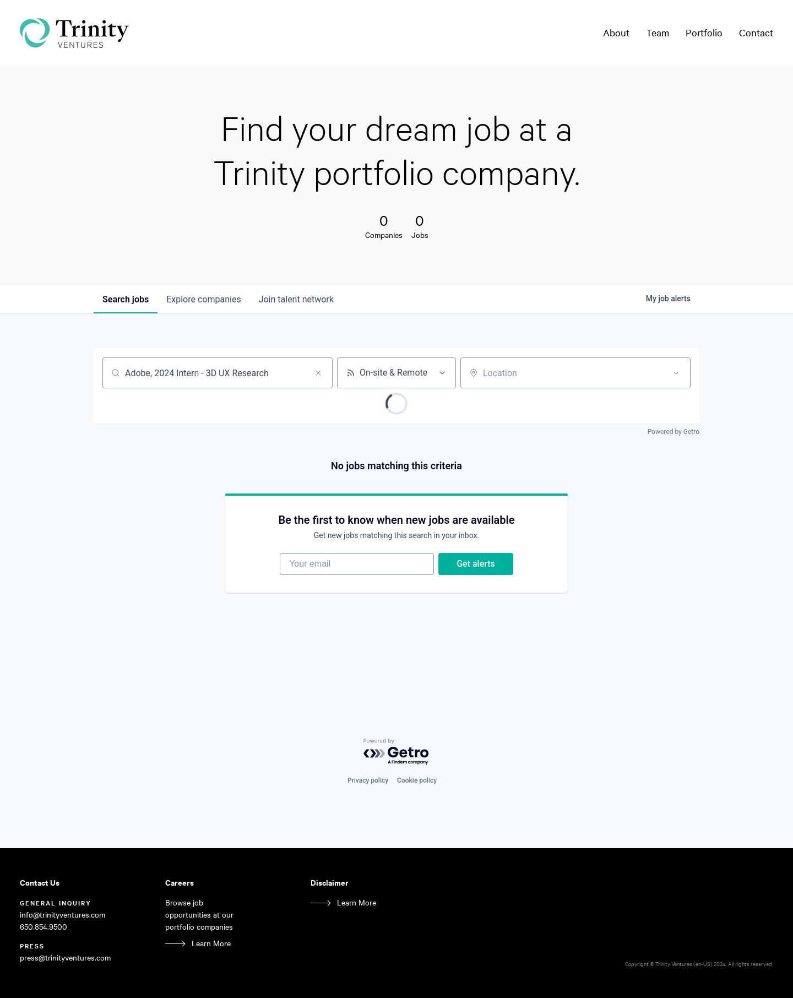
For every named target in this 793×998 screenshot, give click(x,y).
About (616, 32)
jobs (125, 299)
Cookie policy (417, 780)
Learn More (211, 943)
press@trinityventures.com (65, 957)
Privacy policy (367, 780)
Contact (756, 32)
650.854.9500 (43, 926)
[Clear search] (318, 373)
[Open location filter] (676, 373)
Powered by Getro (673, 432)
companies (203, 299)
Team (657, 32)
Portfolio (704, 32)
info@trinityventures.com (62, 914)
